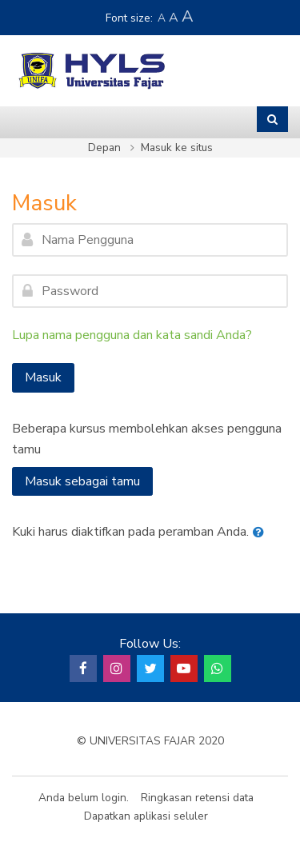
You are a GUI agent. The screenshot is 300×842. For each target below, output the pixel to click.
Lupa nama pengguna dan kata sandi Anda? (132, 335)
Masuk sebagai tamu (82, 481)
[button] (261, 532)
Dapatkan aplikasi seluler (146, 816)
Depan (104, 147)
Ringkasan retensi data (197, 797)
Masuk (43, 377)
